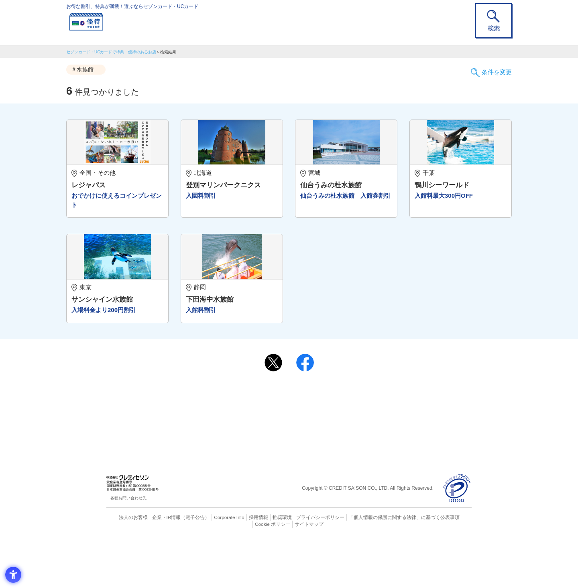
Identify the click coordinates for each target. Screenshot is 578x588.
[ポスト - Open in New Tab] (273, 411)
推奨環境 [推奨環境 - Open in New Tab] (265, 566)
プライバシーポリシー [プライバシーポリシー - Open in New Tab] (300, 566)
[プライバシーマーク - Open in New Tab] (457, 537)
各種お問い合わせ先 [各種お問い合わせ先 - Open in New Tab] (128, 547)
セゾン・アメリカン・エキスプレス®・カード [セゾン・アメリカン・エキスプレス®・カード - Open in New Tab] (285, 469)
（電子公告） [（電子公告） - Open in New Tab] (183, 566)
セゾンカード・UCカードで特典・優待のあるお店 (111, 52)
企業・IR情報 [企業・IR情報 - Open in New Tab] (157, 566)
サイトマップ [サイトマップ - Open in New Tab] (289, 572)
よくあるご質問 (320, 443)
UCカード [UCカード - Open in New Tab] (317, 456)
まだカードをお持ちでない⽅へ (285, 432)
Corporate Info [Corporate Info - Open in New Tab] (215, 566)
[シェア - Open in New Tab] (305, 411)
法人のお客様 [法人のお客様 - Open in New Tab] (126, 566)
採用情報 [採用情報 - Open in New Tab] (243, 566)
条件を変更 (494, 70)
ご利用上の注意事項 (256, 443)
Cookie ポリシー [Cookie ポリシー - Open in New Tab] (449, 566)
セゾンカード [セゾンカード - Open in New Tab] (256, 456)
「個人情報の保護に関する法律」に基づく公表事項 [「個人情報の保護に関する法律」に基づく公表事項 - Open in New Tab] (377, 566)
